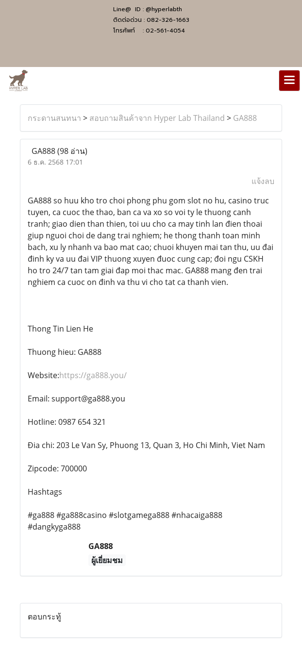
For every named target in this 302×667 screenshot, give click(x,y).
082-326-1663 (168, 20)
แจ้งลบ (263, 181)
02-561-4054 (165, 30)
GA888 (245, 118)
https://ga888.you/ (93, 375)
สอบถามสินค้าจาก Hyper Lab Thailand (157, 118)
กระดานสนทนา (54, 118)
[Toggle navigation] (289, 80)
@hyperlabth (164, 9)
